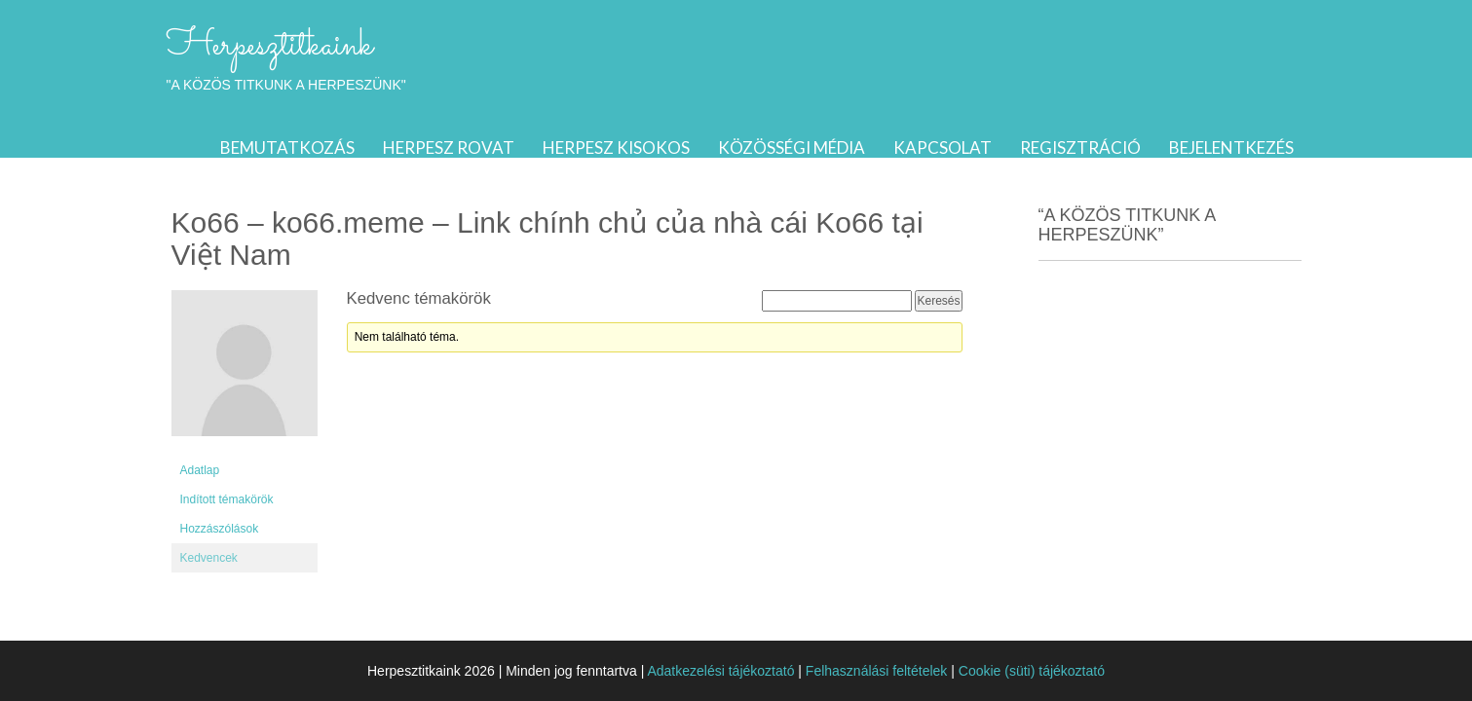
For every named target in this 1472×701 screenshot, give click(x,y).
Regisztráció (1080, 147)
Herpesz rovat (448, 147)
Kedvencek (209, 558)
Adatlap (200, 470)
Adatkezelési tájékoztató (720, 671)
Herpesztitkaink (270, 46)
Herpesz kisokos (616, 147)
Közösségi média (791, 147)
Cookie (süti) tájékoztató (1032, 671)
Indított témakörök (227, 499)
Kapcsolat (942, 147)
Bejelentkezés (1231, 147)
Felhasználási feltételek (877, 671)
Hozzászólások (219, 528)
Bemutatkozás (287, 147)
